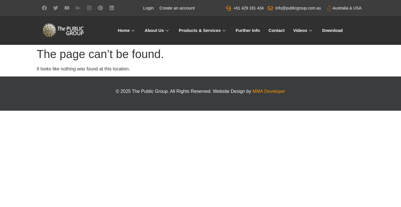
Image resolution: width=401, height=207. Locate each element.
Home (127, 30)
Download (332, 30)
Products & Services (203, 30)
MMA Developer (268, 91)
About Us (157, 30)
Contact (276, 30)
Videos (303, 30)
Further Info (248, 30)
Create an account (177, 7)
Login (148, 7)
